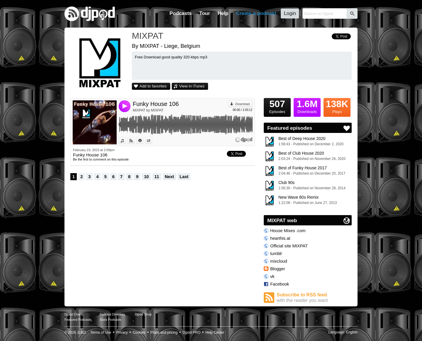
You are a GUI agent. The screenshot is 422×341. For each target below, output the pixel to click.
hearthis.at (280, 238)
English (352, 332)
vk (272, 276)
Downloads (307, 106)
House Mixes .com (288, 230)
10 (146, 176)
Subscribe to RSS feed (314, 297)
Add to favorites (153, 86)
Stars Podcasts (110, 319)
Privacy (122, 332)
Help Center (214, 332)
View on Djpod (134, 140)
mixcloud (278, 261)
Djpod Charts (73, 314)
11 (156, 176)
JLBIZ (81, 332)
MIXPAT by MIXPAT (148, 110)
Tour (204, 13)
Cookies (139, 332)
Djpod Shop (143, 314)
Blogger (277, 268)
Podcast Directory (112, 314)
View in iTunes (192, 86)
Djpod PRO (191, 332)
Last (184, 176)
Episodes (277, 106)
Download (242, 104)
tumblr (276, 253)
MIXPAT (147, 35)
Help (223, 13)
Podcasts (180, 13)
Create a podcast (256, 13)
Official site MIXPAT (289, 246)
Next (169, 176)
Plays (337, 106)
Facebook (279, 284)
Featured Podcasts (77, 319)
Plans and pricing (164, 332)
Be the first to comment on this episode (101, 159)
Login (290, 13)
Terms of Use (101, 332)
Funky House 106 (156, 104)
